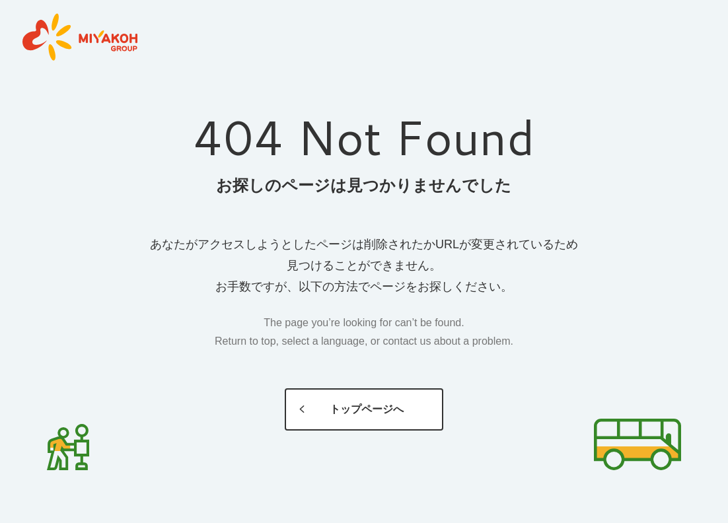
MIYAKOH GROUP (80, 37)
